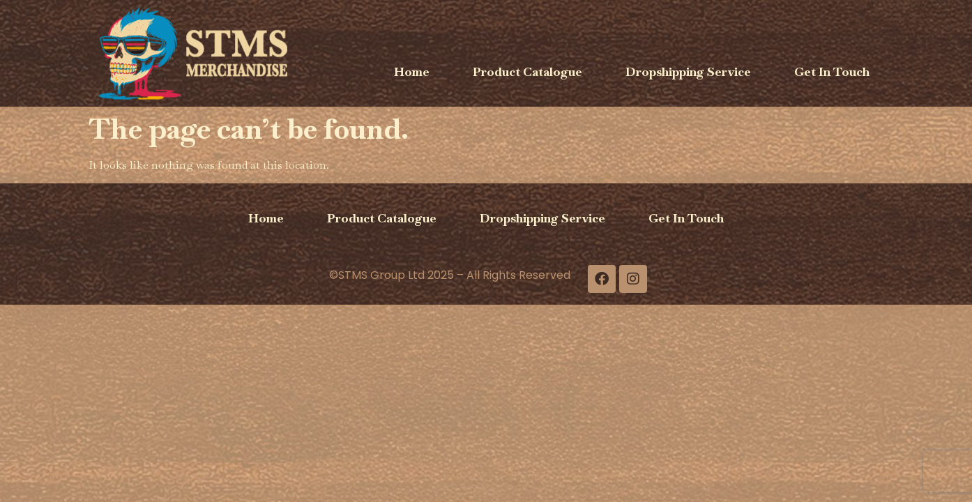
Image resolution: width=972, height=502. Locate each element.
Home (412, 71)
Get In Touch (832, 71)
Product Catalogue (527, 71)
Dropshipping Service (688, 71)
